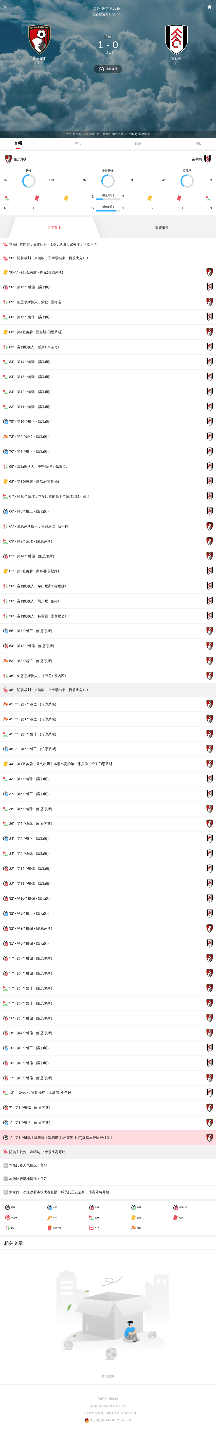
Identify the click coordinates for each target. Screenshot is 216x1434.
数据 (138, 143)
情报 (198, 143)
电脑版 (113, 1399)
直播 (18, 143)
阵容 (77, 143)
